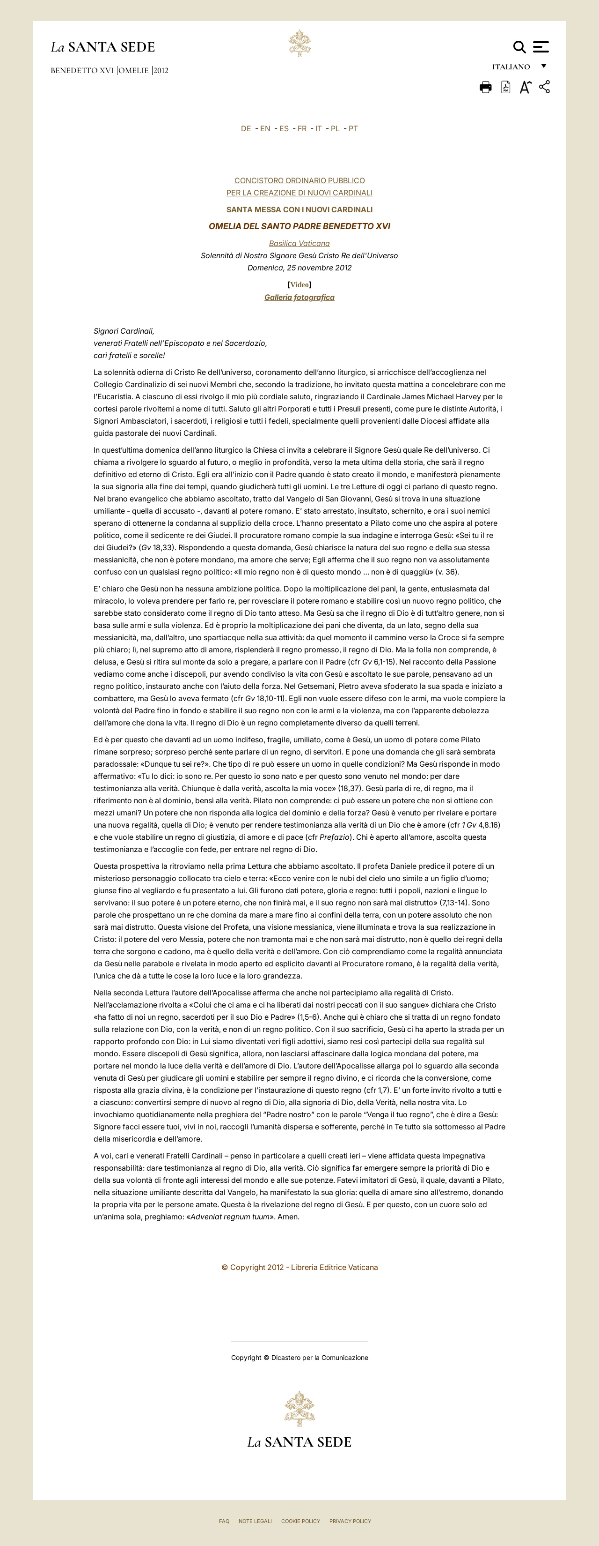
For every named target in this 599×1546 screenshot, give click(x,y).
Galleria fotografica (299, 297)
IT (318, 128)
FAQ (224, 1521)
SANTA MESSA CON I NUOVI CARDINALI (299, 209)
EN (265, 128)
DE (246, 128)
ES (284, 128)
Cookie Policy (300, 1521)
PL (335, 128)
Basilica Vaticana (299, 243)
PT (353, 128)
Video (299, 285)
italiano (513, 69)
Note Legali (255, 1521)
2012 (160, 70)
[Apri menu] (540, 47)
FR (302, 128)
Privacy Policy (350, 1521)
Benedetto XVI (83, 70)
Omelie (134, 70)
